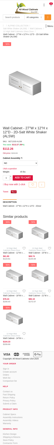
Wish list (6, 378)
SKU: (5, 142)
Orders (6, 375)
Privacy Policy (9, 400)
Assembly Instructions (12, 417)
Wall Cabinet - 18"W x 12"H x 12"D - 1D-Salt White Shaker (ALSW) (14, 295)
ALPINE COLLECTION (18, 25)
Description (10, 202)
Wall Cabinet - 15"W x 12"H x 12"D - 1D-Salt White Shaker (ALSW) (40, 253)
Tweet (5, 192)
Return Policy (9, 397)
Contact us (8, 391)
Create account (10, 372)
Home (4, 25)
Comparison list (10, 381)
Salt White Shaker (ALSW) (15, 28)
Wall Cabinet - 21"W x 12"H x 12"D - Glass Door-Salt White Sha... (40, 295)
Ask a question (10, 168)
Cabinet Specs (9, 414)
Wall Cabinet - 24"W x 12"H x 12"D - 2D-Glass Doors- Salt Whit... (14, 338)
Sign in (6, 369)
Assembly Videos (10, 420)
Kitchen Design (9, 434)
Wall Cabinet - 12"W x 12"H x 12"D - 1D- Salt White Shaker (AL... (14, 253)
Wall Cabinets (36, 28)
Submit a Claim (10, 403)
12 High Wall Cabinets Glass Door (18, 31)
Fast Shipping (9, 394)
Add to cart (23, 177)
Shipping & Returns (11, 437)
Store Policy (8, 440)
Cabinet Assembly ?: (13, 158)
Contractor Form (10, 443)
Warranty (7, 423)
